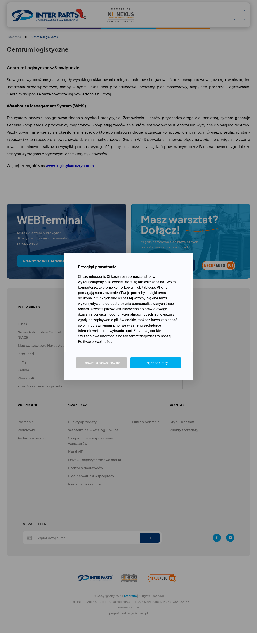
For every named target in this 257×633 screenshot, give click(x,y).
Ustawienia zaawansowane (101, 363)
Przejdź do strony (155, 363)
